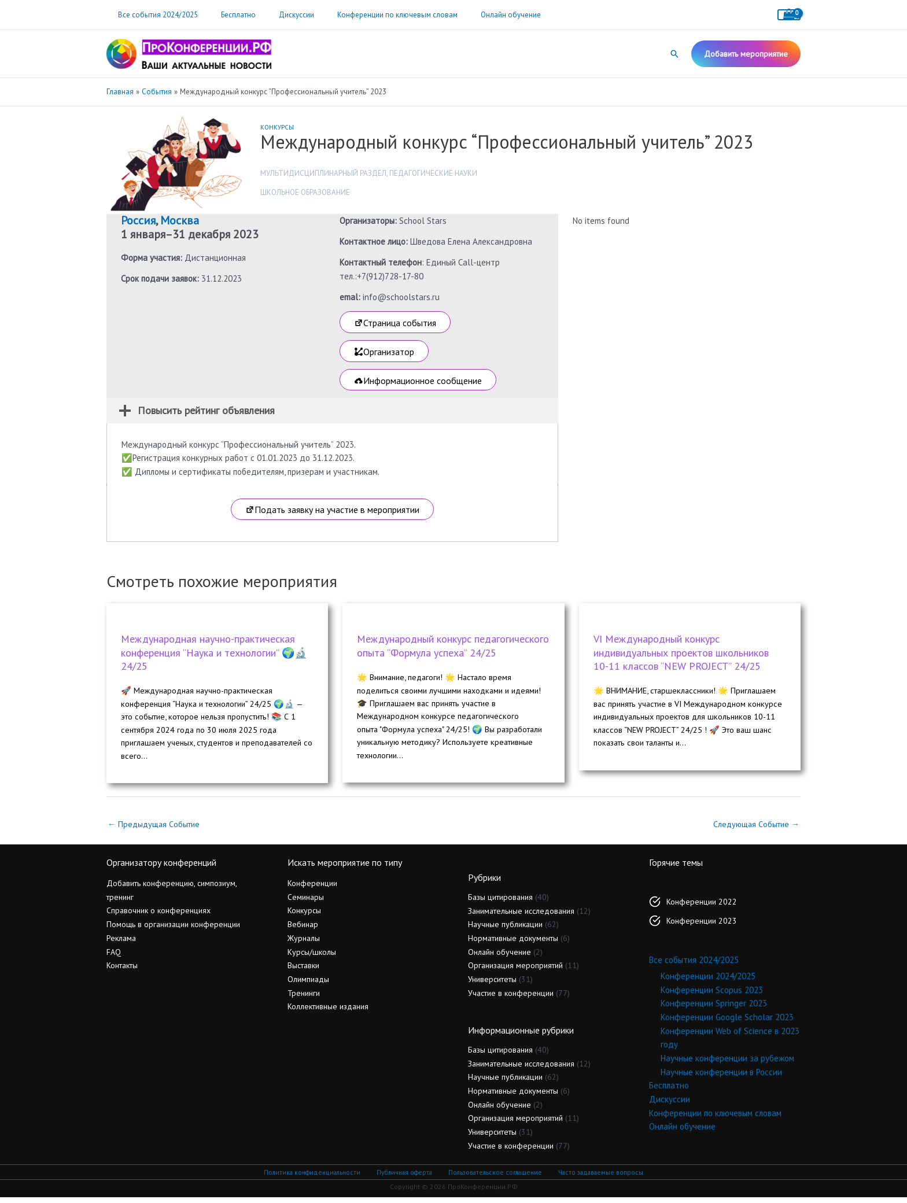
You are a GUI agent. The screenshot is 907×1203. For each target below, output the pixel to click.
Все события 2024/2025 (154, 15)
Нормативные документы (513, 944)
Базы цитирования (500, 903)
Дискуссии (276, 15)
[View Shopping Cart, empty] (789, 14)
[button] (674, 54)
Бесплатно (226, 15)
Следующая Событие (754, 829)
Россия (138, 220)
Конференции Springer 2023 (714, 1008)
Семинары (305, 903)
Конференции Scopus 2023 (712, 995)
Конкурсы (277, 127)
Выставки (303, 971)
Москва (179, 220)
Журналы (303, 944)
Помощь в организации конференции (173, 930)
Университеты (492, 985)
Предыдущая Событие (156, 829)
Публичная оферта (405, 1178)
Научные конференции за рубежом (727, 1063)
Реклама (121, 944)
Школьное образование (305, 192)
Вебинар (302, 930)
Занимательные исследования (521, 917)
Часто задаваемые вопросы (598, 1178)
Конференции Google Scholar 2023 (727, 1022)
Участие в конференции (511, 999)
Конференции (312, 889)
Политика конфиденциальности (315, 1178)
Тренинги (303, 999)
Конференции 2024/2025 (708, 981)
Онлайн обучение (474, 15)
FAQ (113, 957)
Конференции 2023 (701, 926)
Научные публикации (505, 930)
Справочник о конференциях (158, 916)
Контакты (122, 971)
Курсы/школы (311, 957)
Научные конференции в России (721, 1077)
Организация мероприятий (515, 971)
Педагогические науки (433, 173)
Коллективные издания (327, 1012)
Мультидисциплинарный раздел (323, 173)
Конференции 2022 (701, 907)
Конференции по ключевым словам (369, 15)
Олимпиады (308, 985)
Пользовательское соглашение (494, 1178)
